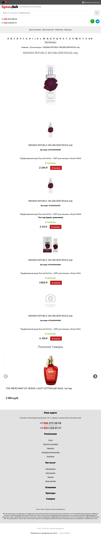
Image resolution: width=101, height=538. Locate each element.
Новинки (59, 29)
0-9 (90, 38)
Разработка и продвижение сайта (44, 533)
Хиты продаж (50, 481)
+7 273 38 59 (9, 19)
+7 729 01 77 (9, 23)
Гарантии (50, 448)
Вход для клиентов (92, 2)
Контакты (50, 456)
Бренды (68, 29)
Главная (24, 47)
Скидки (50, 498)
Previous (6, 376)
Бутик (9, 7)
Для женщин (35, 29)
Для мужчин (48, 29)
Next (95, 376)
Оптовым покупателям (51, 452)
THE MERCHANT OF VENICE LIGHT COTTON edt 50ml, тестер (39, 388)
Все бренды (50, 42)
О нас (50, 440)
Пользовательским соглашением (73, 518)
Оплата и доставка (50, 444)
